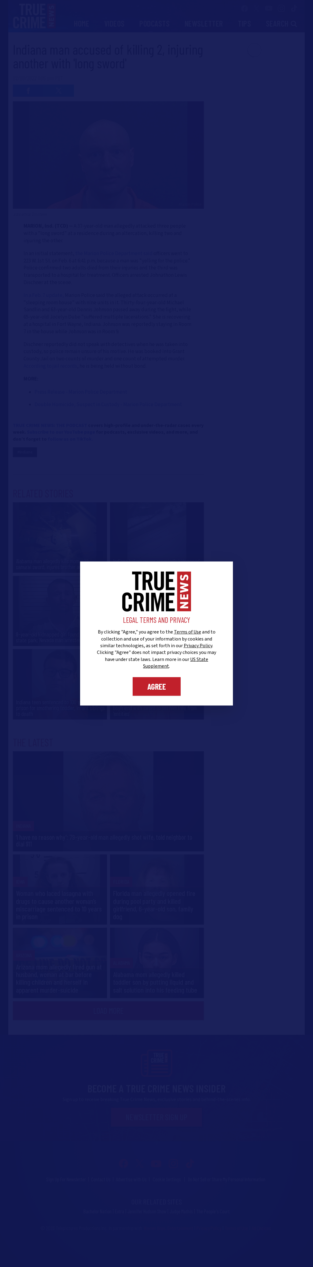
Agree (156, 686)
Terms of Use (187, 632)
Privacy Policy (198, 645)
